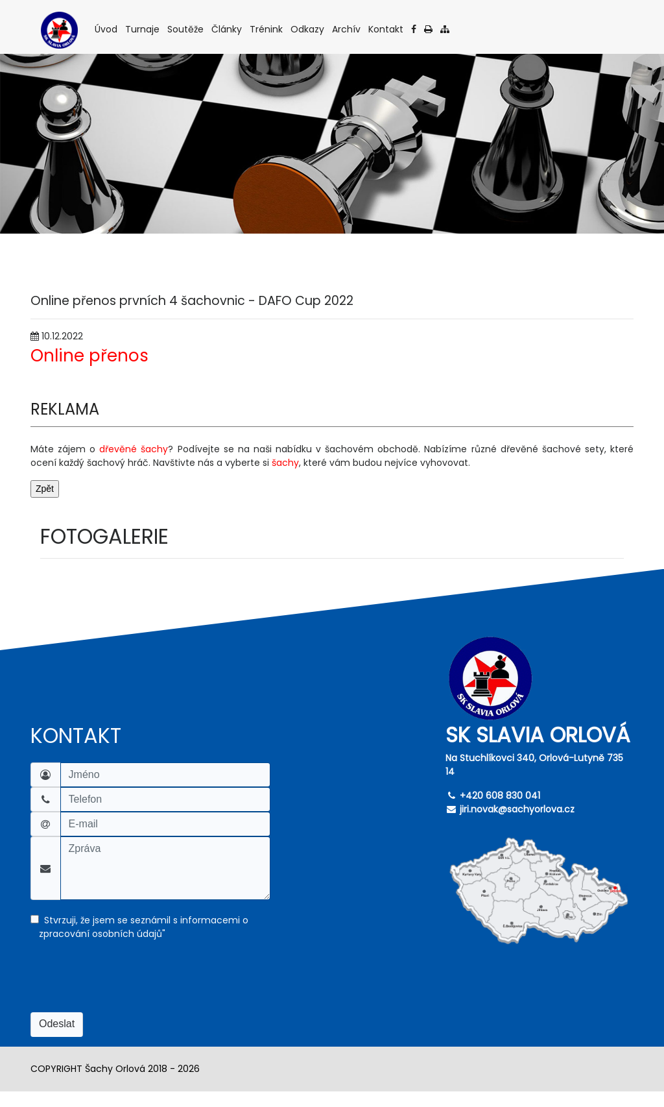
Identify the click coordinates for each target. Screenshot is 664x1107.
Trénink (267, 29)
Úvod (107, 29)
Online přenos (89, 355)
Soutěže (186, 29)
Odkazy (308, 29)
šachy (285, 462)
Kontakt (386, 29)
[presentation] (129, 984)
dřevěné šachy (133, 449)
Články (227, 29)
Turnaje (143, 29)
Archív (347, 29)
